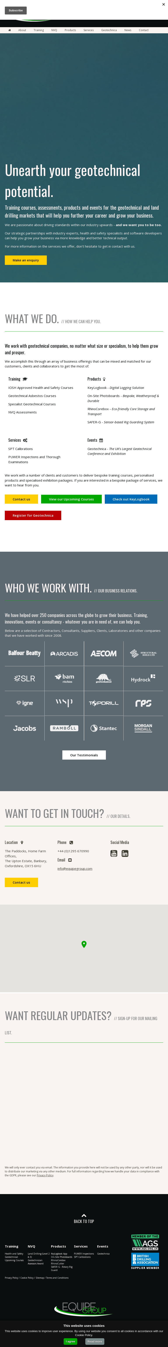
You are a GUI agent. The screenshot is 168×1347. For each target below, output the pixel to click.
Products (70, 30)
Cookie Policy (26, 1277)
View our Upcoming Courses (71, 499)
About (22, 30)
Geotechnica (109, 30)
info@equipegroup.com (75, 868)
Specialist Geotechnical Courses (32, 404)
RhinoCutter (57, 1263)
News (127, 30)
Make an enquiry (26, 260)
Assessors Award (36, 1263)
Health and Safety (14, 1253)
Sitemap (40, 1277)
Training (39, 30)
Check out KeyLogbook (131, 499)
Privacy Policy (45, 1175)
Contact (144, 30)
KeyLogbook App (59, 1253)
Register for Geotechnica (33, 515)
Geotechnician (35, 1260)
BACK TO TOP (84, 1218)
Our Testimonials (84, 755)
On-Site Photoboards (61, 1256)
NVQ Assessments (22, 412)
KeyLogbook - (116, 387)
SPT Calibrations (20, 449)
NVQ (54, 30)
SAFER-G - (121, 422)
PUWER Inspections (84, 1253)
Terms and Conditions (57, 1277)
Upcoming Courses (14, 1260)
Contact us (21, 499)
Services (89, 30)
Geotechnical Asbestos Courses (32, 395)
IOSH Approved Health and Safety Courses (40, 387)
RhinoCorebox (58, 1260)
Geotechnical (11, 1256)
